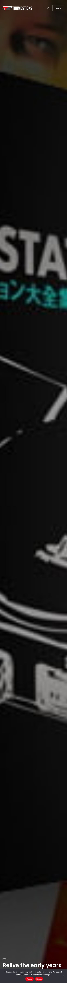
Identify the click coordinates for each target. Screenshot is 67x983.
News (5, 958)
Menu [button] (58, 8)
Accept (29, 979)
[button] (48, 8)
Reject (39, 979)
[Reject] (63, 975)
